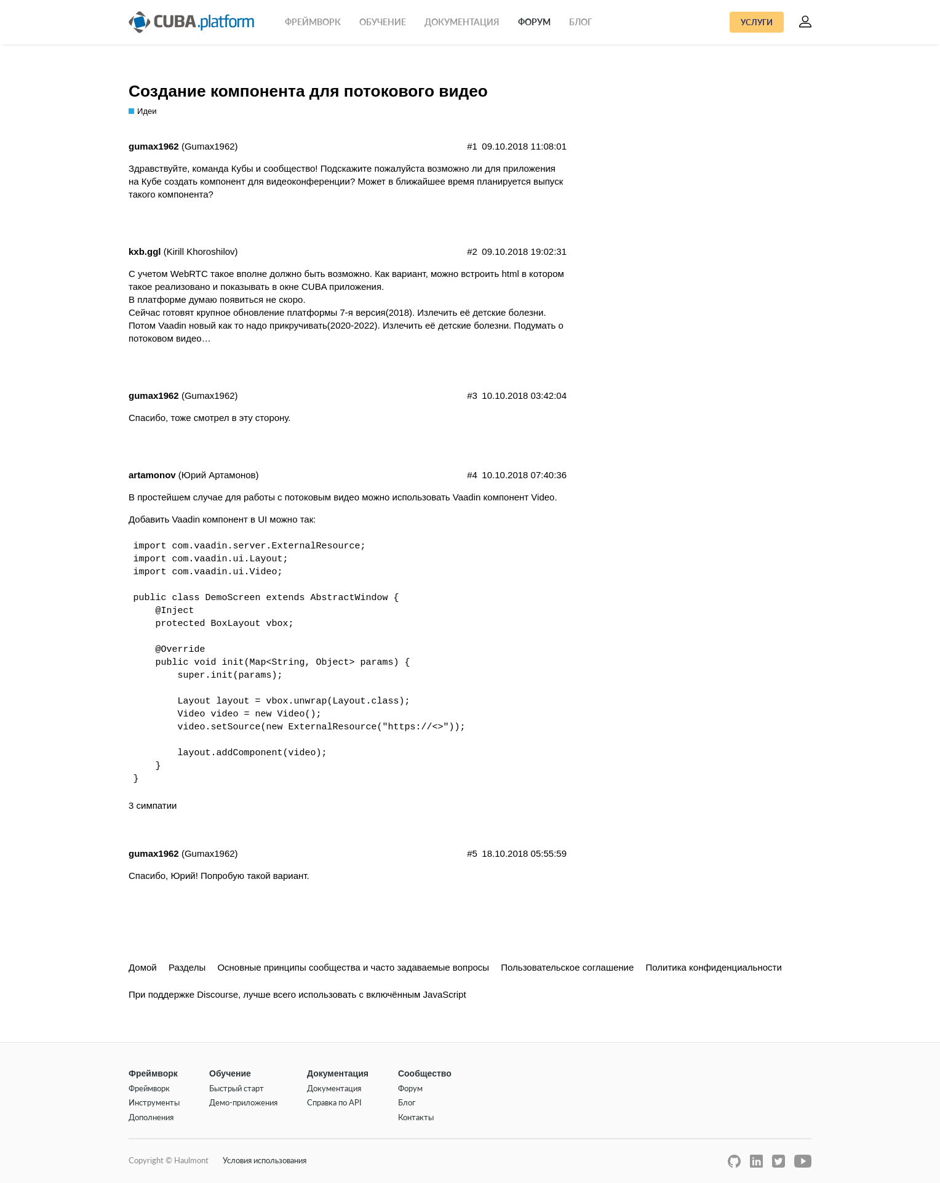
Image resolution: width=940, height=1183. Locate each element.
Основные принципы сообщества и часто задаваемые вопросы (353, 967)
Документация (462, 22)
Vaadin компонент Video (504, 497)
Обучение (382, 22)
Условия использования (264, 1160)
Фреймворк (313, 22)
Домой (143, 967)
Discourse (217, 994)
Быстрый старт (236, 1088)
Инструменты (154, 1102)
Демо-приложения (243, 1102)
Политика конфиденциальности (714, 967)
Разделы (187, 967)
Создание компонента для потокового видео (308, 91)
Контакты (416, 1117)
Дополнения (151, 1117)
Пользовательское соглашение (567, 967)
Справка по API (334, 1102)
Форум (534, 22)
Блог (580, 22)
